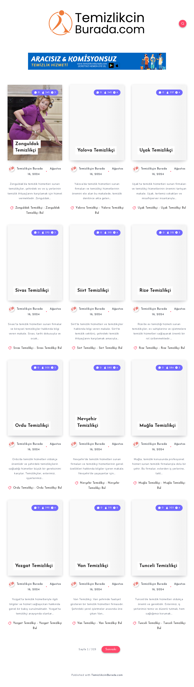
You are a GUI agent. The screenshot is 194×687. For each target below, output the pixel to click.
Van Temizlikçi (92, 566)
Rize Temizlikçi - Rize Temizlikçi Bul (162, 348)
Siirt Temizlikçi (93, 290)
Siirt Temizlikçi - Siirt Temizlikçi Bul (99, 348)
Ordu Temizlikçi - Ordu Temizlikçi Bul (37, 488)
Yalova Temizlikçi (96, 150)
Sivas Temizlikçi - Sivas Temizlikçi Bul (37, 348)
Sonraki (110, 649)
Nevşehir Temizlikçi (87, 422)
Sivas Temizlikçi (32, 290)
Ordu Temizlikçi (32, 425)
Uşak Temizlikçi (156, 150)
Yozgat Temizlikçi (34, 566)
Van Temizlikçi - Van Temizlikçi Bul (99, 623)
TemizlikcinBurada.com (107, 675)
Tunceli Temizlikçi (158, 566)
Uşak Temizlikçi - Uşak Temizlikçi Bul (162, 208)
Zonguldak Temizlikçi (27, 147)
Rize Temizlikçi (155, 290)
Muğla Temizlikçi (157, 425)
